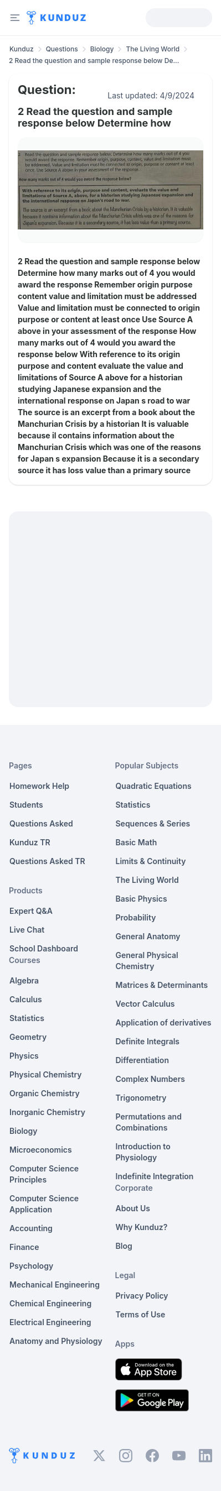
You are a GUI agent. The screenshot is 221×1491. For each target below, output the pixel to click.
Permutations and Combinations (149, 1122)
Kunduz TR (29, 842)
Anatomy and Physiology (55, 1341)
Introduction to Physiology (143, 1152)
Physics (24, 1055)
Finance (24, 1247)
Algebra (24, 980)
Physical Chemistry (45, 1074)
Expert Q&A (31, 910)
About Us (133, 1208)
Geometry (28, 1037)
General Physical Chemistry (147, 960)
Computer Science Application (44, 1204)
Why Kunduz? (142, 1227)
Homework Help (39, 786)
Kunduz (21, 49)
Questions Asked (41, 823)
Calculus (25, 999)
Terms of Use (141, 1314)
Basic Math (136, 842)
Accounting (31, 1228)
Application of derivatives (164, 1022)
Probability (136, 917)
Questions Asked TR (47, 861)
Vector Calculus (145, 1003)
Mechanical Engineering (54, 1284)
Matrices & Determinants (162, 985)
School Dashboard (43, 948)
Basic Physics (141, 898)
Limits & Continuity (151, 861)
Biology (102, 49)
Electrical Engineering (50, 1322)
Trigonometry (141, 1097)
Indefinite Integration (155, 1176)
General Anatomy (148, 936)
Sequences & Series (153, 823)
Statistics (26, 1018)
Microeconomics (40, 1149)
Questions (62, 49)
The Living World (152, 49)
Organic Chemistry (44, 1093)
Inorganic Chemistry (47, 1112)
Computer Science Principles (44, 1174)
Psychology (31, 1265)
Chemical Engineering (50, 1303)
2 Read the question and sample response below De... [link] (94, 60)
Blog (124, 1246)
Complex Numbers (150, 1079)
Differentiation (142, 1060)
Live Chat (26, 929)
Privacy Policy (142, 1295)
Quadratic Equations (154, 786)
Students (26, 804)
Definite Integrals (148, 1041)
